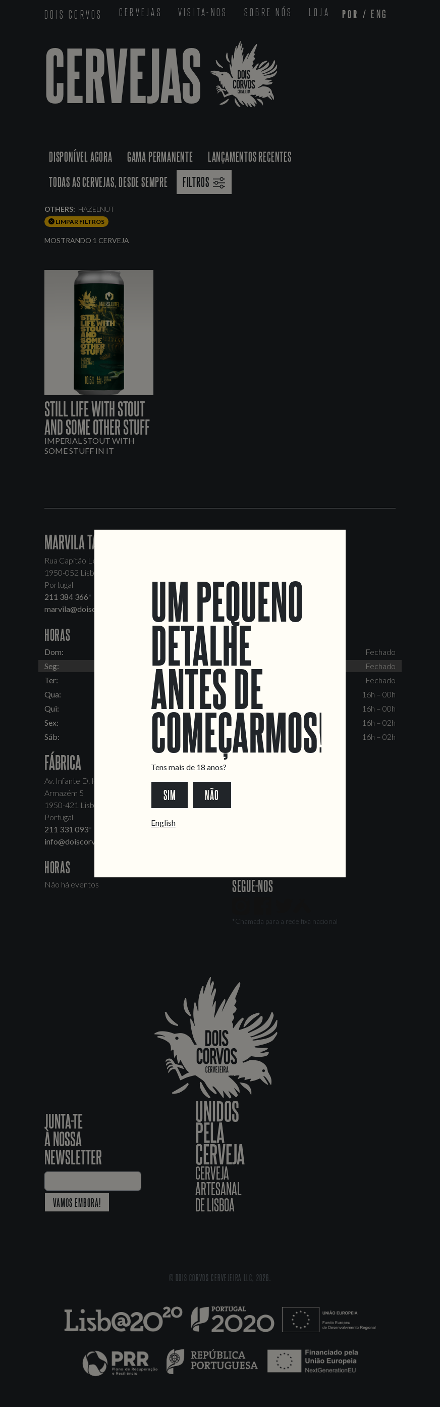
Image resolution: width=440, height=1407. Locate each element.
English (163, 822)
